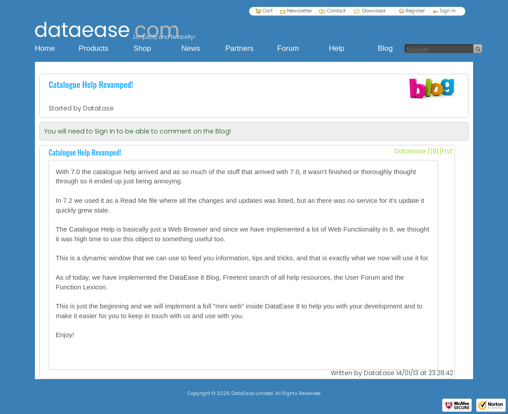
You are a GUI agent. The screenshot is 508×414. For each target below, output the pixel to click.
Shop (142, 48)
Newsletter (299, 10)
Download (374, 10)
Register (412, 10)
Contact (336, 10)
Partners (239, 48)
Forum (288, 48)
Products (93, 48)
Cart (268, 10)
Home (45, 48)
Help (336, 48)
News (190, 48)
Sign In (444, 10)
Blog (385, 48)
